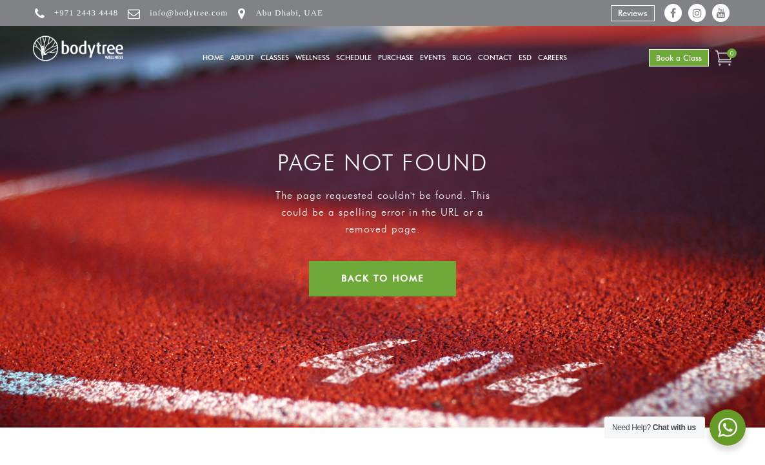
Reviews (633, 13)
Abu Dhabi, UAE (289, 12)
